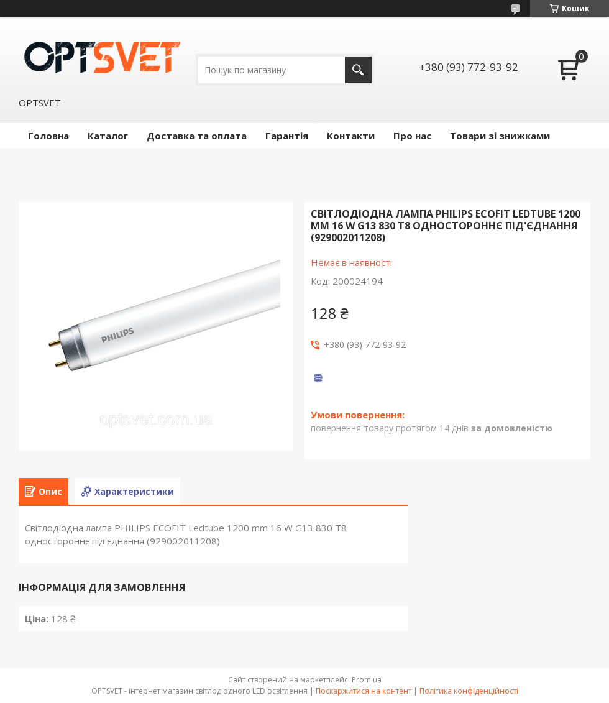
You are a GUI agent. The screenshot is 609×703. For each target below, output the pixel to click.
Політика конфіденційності (468, 691)
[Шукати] (358, 70)
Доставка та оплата (197, 135)
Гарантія (286, 135)
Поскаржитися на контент (363, 691)
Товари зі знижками (500, 135)
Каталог (108, 135)
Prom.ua (367, 679)
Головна (48, 135)
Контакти (351, 135)
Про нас (412, 135)
